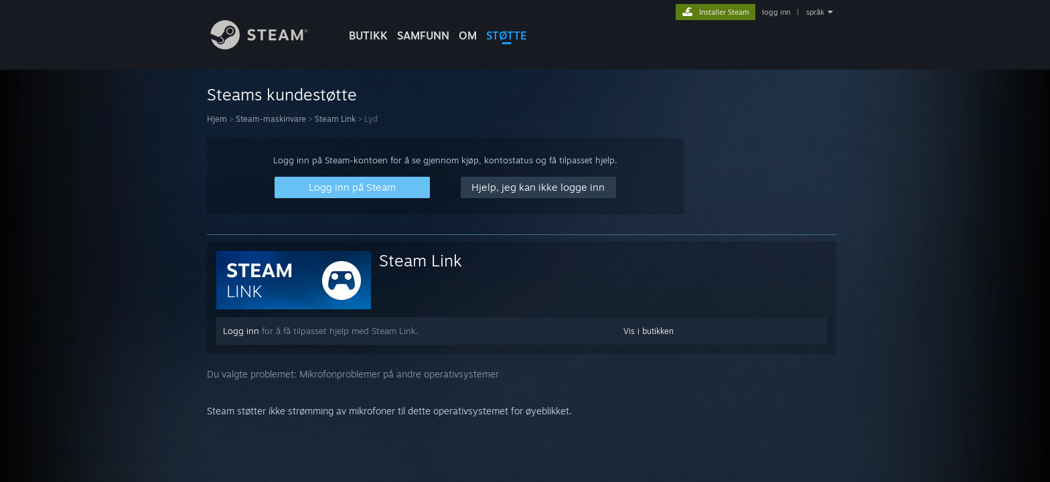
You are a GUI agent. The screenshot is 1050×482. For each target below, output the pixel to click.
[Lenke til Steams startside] (269, 46)
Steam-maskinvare (271, 119)
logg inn (776, 12)
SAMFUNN (423, 35)
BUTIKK (368, 35)
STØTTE (506, 35)
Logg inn (241, 330)
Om (468, 35)
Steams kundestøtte (282, 94)
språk (815, 12)
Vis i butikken (648, 331)
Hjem (217, 119)
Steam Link (335, 119)
